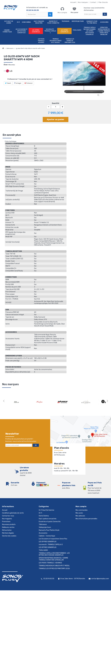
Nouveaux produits (9, 524)
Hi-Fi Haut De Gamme (8, 22)
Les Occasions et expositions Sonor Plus (21, 31)
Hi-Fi (18, 22)
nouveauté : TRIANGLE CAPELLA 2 (50, 31)
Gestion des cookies (9, 536)
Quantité (55, 103)
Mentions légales (8, 533)
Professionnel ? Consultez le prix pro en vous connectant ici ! (29, 79)
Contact (93, 2)
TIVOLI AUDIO (77, 30)
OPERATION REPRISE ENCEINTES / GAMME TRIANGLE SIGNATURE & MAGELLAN (104, 30)
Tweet (8, 83)
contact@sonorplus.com (100, 579)
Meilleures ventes (8, 527)
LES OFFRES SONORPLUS (36, 31)
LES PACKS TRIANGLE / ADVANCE (41, 40)
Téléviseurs (65, 21)
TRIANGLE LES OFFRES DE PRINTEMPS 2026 (70, 40)
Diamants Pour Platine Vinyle (92, 22)
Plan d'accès (103, 2)
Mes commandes (82, 510)
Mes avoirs (79, 513)
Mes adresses (80, 516)
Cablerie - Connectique (7, 31)
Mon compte (62, 10)
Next (107, 401)
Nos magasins (7, 519)
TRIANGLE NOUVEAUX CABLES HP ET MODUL (55, 40)
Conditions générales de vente (13, 513)
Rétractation (7, 530)
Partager (17, 83)
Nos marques (83, 2)
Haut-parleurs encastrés (39, 22)
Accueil (73, 2)
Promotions (6, 522)
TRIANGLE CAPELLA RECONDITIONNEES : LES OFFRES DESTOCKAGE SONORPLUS (90, 30)
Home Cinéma (26, 22)
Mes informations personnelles (86, 519)
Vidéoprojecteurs (78, 21)
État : (6, 65)
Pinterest (28, 83)
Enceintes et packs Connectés (53, 22)
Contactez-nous (8, 516)
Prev (3, 401)
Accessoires (104, 22)
